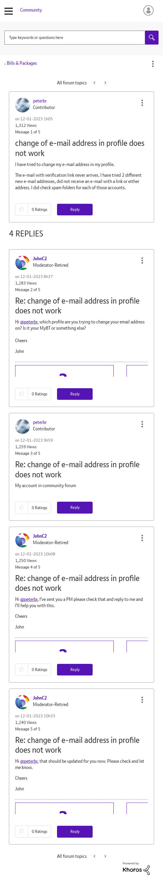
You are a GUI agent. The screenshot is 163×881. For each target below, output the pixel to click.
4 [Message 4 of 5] (31, 567)
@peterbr (28, 322)
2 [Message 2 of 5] (31, 289)
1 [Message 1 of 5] (31, 132)
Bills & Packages (22, 63)
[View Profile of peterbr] (40, 101)
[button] (142, 102)
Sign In (147, 10)
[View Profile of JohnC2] (40, 258)
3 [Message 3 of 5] (31, 453)
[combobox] (81, 38)
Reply (75, 209)
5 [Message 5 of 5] (31, 729)
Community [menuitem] (31, 10)
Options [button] (153, 64)
